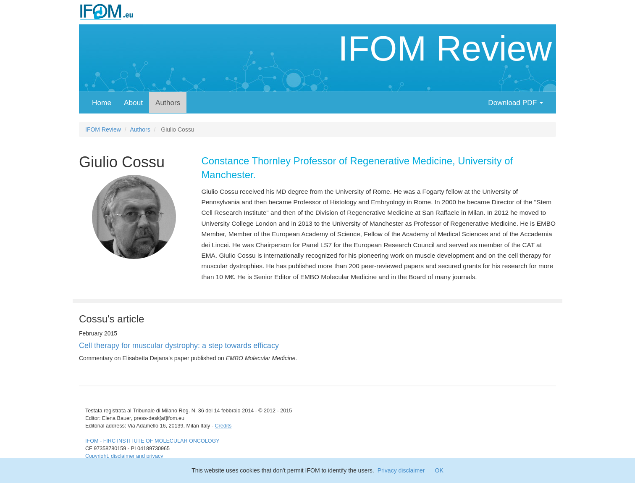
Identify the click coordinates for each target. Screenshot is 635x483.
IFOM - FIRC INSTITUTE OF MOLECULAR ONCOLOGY (152, 441)
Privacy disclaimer (401, 470)
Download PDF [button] (515, 102)
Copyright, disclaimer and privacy (124, 456)
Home (101, 102)
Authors (167, 102)
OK (439, 470)
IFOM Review (445, 48)
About (133, 102)
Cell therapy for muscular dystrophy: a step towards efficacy (179, 345)
